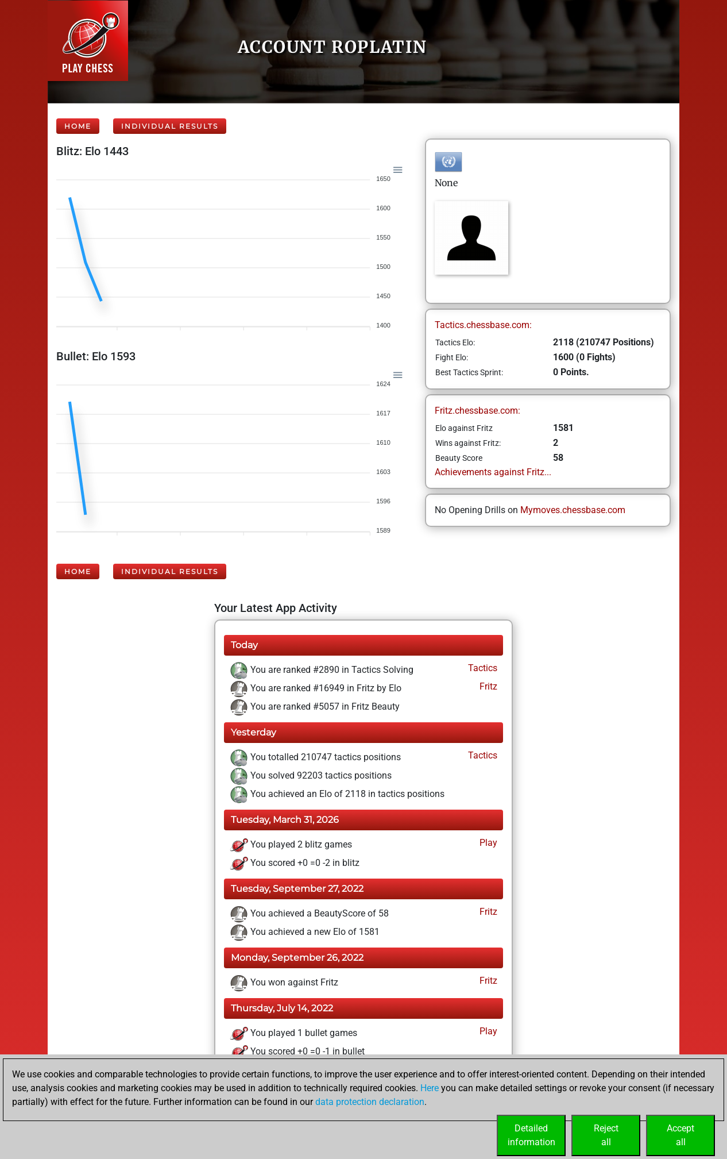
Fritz (487, 686)
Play (487, 842)
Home (77, 126)
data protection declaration (369, 1101)
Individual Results (169, 126)
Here (429, 1088)
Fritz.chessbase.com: (477, 410)
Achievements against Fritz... (493, 472)
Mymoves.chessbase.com (572, 510)
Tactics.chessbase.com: (483, 324)
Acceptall (680, 1135)
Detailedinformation (531, 1135)
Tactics (481, 668)
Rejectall (606, 1135)
